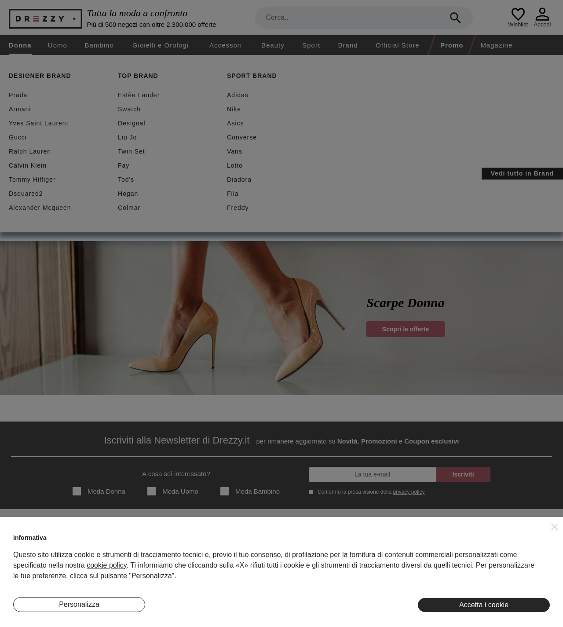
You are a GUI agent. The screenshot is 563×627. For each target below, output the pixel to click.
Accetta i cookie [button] (483, 605)
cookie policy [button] (106, 565)
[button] (554, 526)
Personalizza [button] (79, 604)
